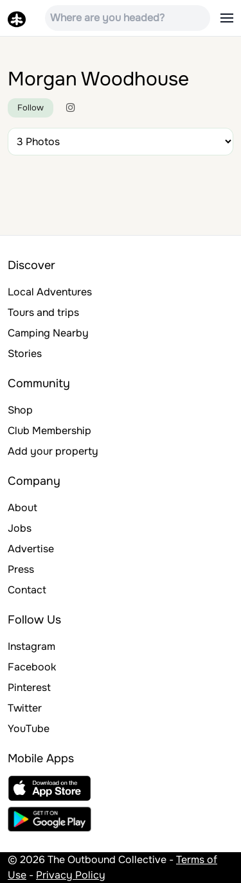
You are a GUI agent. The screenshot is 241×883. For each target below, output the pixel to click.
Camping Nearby (48, 333)
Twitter (25, 708)
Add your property (53, 451)
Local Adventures (50, 292)
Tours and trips (43, 312)
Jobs (19, 528)
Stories (25, 353)
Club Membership (49, 430)
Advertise (31, 548)
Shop (20, 410)
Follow (30, 107)
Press (21, 569)
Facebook (32, 667)
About (22, 507)
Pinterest (29, 687)
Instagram (31, 646)
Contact (27, 590)
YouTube (28, 728)
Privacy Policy (70, 875)
